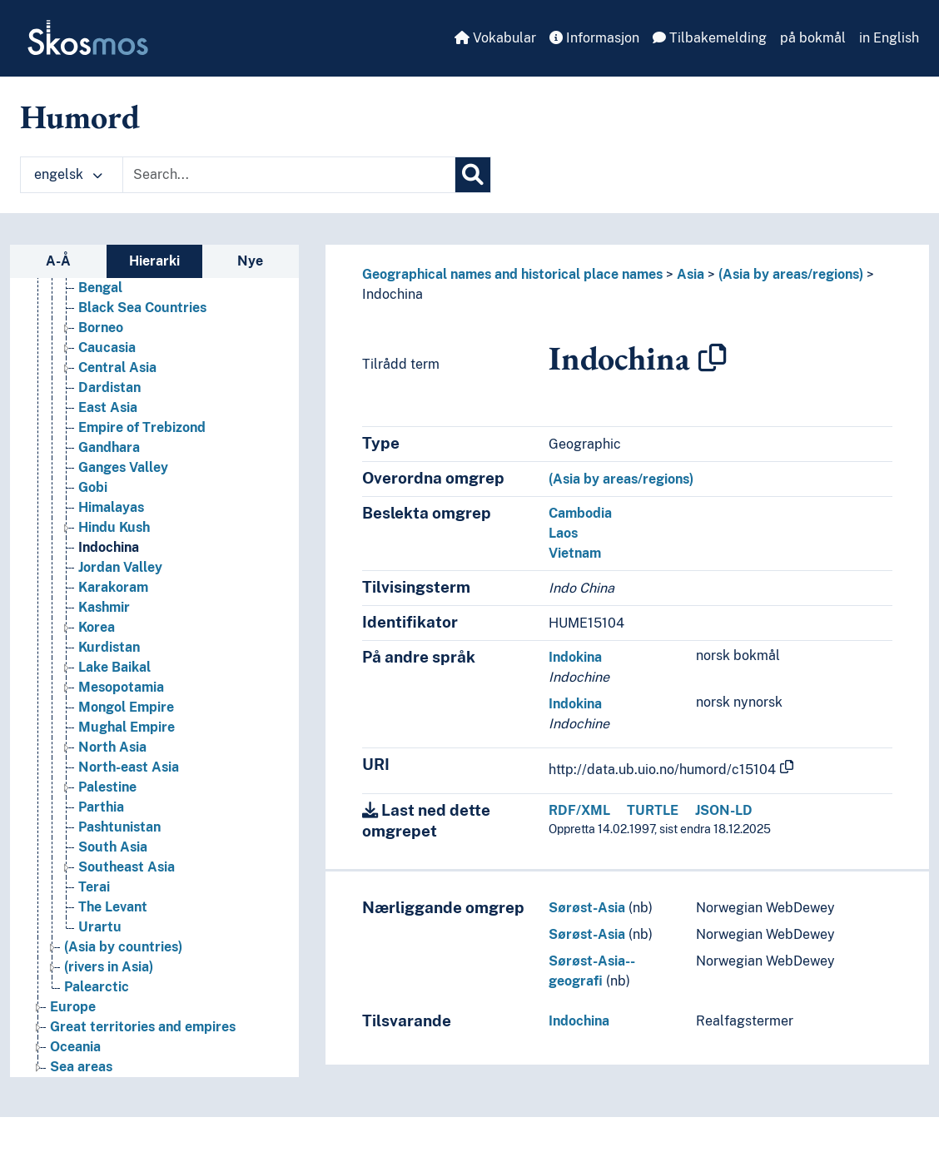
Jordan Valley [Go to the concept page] (120, 567)
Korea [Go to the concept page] (96, 627)
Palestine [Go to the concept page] (107, 787)
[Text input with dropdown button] (288, 174)
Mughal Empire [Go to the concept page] (126, 727)
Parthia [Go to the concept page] (101, 807)
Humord (80, 116)
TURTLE (652, 810)
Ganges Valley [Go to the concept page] (123, 467)
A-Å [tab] (58, 261)
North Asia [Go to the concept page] (112, 747)
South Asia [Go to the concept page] (112, 847)
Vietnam (575, 553)
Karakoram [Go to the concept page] (113, 587)
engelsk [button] (68, 174)
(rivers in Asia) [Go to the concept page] (108, 967)
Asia (690, 274)
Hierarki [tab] (154, 261)
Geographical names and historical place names (512, 274)
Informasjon (594, 38)
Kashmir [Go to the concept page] (104, 607)
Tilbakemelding (710, 38)
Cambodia (580, 513)
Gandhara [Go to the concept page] (109, 447)
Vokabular (495, 38)
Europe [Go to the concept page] (73, 1007)
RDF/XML (579, 810)
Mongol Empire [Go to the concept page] (126, 707)
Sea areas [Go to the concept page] (81, 1067)
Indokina (575, 657)
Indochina (392, 294)
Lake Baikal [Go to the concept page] (114, 667)
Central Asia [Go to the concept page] (117, 367)
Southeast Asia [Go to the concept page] (126, 867)
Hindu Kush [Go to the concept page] (114, 527)
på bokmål (813, 38)
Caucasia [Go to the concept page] (107, 347)
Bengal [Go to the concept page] (100, 287)
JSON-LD (724, 810)
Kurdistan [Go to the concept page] (109, 647)
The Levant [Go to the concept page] (112, 907)
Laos (563, 533)
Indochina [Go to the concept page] (108, 547)
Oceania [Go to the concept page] (75, 1047)
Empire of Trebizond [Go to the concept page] (142, 427)
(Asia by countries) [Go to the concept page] (123, 947)
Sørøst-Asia (587, 908)
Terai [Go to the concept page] (94, 887)
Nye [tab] (250, 261)
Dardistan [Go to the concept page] (109, 387)
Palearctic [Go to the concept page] (96, 987)
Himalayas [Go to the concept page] (111, 507)
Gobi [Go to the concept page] (92, 487)
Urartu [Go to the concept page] (100, 927)
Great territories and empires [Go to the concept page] (143, 1027)
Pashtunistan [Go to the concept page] (119, 827)
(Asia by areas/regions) (790, 274)
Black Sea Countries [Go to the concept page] (142, 307)
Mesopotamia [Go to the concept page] (121, 687)
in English (889, 38)
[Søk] (473, 174)
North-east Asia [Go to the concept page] (128, 767)
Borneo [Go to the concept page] (100, 327)
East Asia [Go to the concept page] (107, 407)
